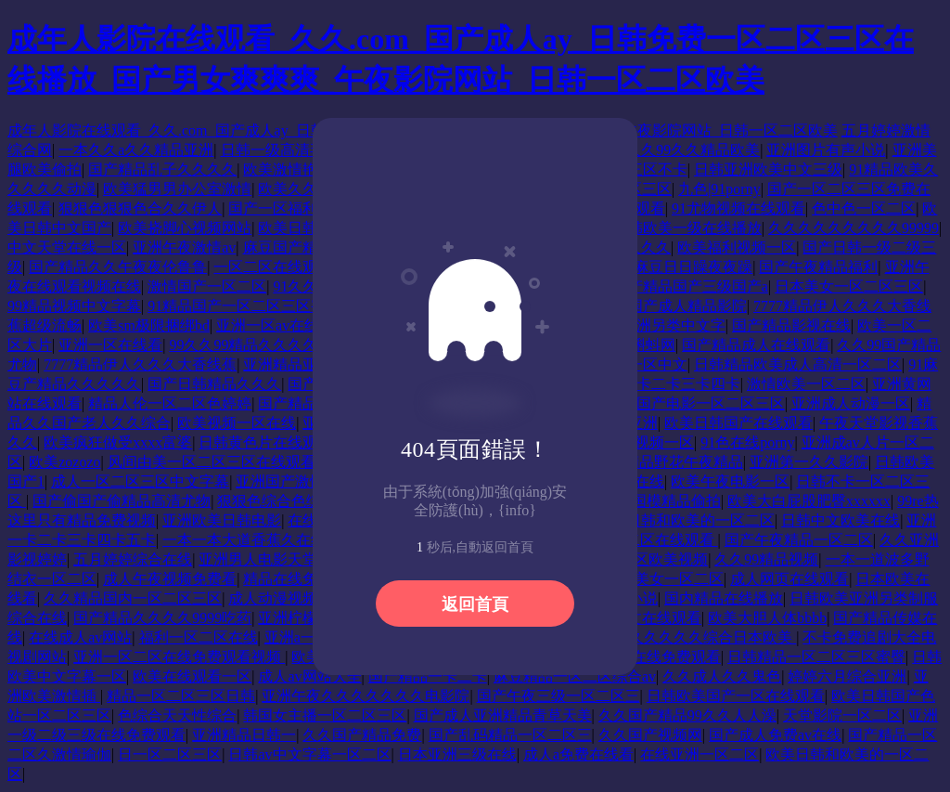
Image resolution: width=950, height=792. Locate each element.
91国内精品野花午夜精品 (661, 462)
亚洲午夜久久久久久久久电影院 (365, 696)
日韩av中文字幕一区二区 (309, 754)
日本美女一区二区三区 (849, 286)
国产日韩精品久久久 (214, 384)
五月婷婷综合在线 (132, 559)
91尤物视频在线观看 (738, 208)
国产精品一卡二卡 (427, 676)
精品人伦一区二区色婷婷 (169, 403)
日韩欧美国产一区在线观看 (736, 696)
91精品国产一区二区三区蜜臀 (244, 306)
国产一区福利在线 (287, 208)
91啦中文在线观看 (642, 618)
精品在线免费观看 (302, 579)
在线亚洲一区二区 (699, 754)
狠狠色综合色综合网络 (291, 501)
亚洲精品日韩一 (244, 735)
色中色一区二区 (864, 208)
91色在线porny (747, 442)
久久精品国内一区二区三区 (133, 598)
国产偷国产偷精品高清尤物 (121, 501)
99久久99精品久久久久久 (252, 345)
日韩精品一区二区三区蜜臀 (816, 657)
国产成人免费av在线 (775, 735)
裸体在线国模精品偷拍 (646, 501)
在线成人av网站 (80, 637)
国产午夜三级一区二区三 (558, 696)
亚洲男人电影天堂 (258, 559)
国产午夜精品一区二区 (799, 540)
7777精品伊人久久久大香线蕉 (140, 364)
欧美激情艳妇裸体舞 (310, 169)
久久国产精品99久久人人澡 (687, 715)
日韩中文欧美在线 (840, 520)
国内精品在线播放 (723, 598)
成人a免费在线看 (578, 754)
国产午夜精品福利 (818, 267)
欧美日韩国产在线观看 (738, 423)
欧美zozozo (64, 462)
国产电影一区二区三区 (710, 403)
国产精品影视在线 (791, 325)
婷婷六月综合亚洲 (847, 676)
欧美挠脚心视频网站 (184, 228)
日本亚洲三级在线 (457, 754)
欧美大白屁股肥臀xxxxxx (809, 501)
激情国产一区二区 (207, 286)
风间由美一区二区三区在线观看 (213, 462)
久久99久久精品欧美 (693, 150)
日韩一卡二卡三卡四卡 (666, 384)
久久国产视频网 (650, 735)
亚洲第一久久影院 (809, 462)
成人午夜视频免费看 (170, 579)
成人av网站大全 (309, 676)
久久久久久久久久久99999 (853, 228)
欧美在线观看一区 (192, 676)
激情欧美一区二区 (806, 384)
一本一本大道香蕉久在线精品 (260, 540)
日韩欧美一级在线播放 (687, 228)
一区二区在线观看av (279, 267)
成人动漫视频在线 (287, 598)
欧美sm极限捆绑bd (149, 325)
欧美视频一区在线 (236, 423)
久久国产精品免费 (361, 735)
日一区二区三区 (170, 754)
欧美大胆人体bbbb (767, 618)
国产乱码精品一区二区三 (510, 735)
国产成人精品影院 (687, 306)
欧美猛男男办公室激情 (177, 189)
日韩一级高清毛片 (280, 150)
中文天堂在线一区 (66, 247)
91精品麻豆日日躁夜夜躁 (670, 267)
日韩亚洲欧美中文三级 (768, 169)
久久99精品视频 (766, 559)
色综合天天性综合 (177, 715)
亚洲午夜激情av (184, 247)
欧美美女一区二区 (664, 579)
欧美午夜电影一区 (730, 481)
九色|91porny (719, 189)
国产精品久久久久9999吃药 (162, 618)
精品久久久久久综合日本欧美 (697, 637)
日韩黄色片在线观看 (265, 442)
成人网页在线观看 (789, 579)
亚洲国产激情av (287, 481)
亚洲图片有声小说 (825, 150)
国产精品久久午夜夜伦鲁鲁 (118, 267)
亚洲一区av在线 (267, 325)
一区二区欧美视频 (648, 559)
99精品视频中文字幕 (74, 306)
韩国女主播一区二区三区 (324, 715)
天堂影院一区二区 (842, 715)
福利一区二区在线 (198, 637)
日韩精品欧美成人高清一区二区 (798, 364)
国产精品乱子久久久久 (162, 169)
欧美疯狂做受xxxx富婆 (118, 442)
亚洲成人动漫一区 (850, 403)
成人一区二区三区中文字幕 (140, 481)
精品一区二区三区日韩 (181, 696)
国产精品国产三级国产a (690, 286)
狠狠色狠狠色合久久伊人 (140, 208)
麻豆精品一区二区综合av (575, 676)
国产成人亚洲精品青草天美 (503, 715)
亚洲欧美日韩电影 (221, 520)
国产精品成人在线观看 (756, 345)
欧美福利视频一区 (736, 247)
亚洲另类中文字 (673, 325)
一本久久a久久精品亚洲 (135, 150)
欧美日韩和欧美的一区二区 (686, 520)
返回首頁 (475, 604)
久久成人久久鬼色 (721, 676)
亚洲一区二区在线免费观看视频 (179, 657)
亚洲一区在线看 (110, 345)
